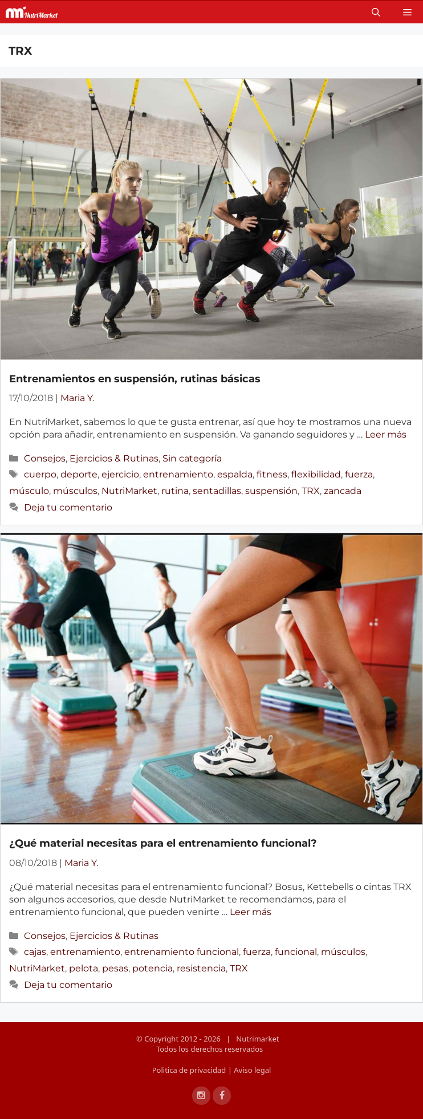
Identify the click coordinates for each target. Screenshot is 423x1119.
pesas (115, 968)
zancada (342, 490)
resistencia (201, 968)
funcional (296, 951)
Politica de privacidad (190, 1070)
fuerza (359, 474)
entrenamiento (178, 474)
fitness (272, 474)
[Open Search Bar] (376, 12)
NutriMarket (129, 490)
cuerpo (40, 474)
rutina (175, 490)
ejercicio (120, 474)
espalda (235, 474)
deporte (78, 474)
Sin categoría (192, 458)
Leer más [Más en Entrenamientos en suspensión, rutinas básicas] (385, 434)
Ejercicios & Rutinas (114, 458)
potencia (152, 968)
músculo (29, 490)
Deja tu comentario (68, 507)
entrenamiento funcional (181, 951)
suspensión (271, 490)
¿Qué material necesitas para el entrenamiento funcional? (163, 843)
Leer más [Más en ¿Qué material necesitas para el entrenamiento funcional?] (250, 911)
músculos (75, 490)
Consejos (45, 458)
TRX (311, 490)
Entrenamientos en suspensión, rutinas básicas (135, 379)
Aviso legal (252, 1070)
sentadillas (217, 490)
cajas (35, 951)
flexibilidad (316, 474)
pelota (83, 968)
